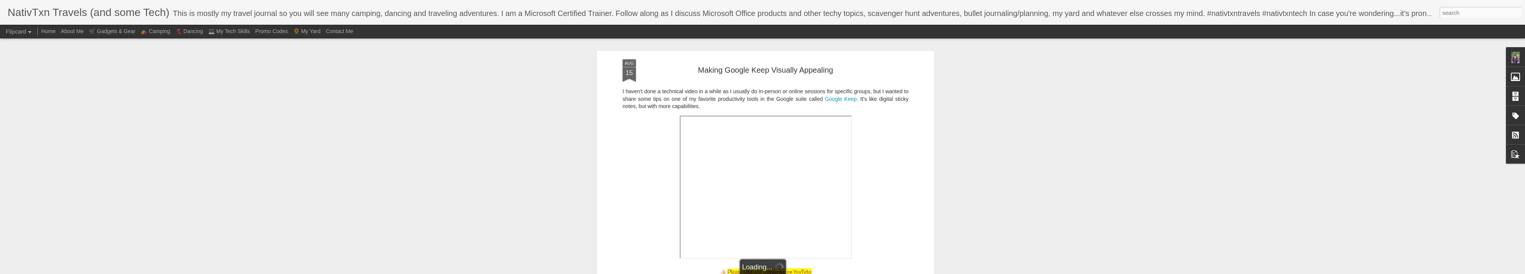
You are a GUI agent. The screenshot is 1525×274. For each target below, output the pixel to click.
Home (48, 31)
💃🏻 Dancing (189, 31)
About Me (72, 31)
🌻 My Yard (307, 31)
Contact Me (339, 31)
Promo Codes (271, 31)
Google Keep (841, 99)
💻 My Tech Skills (229, 31)
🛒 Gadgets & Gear (112, 31)
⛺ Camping (155, 31)
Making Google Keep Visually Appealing (765, 70)
